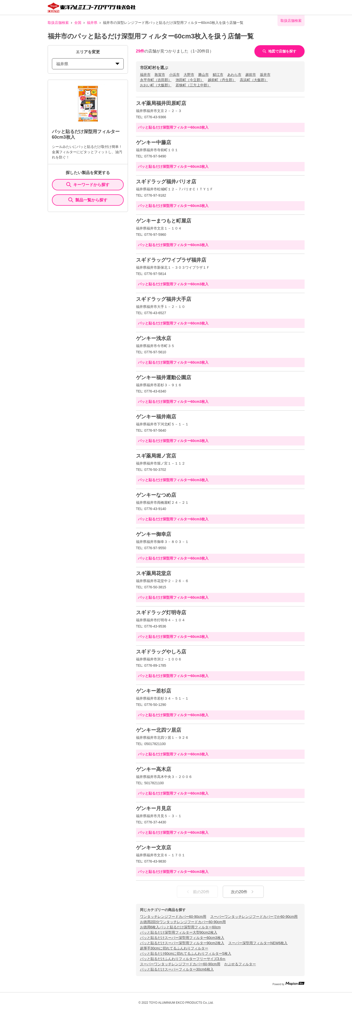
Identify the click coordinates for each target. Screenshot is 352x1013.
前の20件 (197, 892)
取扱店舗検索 (58, 23)
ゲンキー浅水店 (153, 338)
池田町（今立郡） (190, 80)
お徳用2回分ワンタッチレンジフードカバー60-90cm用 (183, 922)
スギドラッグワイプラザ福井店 (171, 260)
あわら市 (234, 75)
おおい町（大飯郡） (156, 85)
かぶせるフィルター (240, 964)
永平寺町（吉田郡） (156, 80)
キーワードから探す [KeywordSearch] (87, 184)
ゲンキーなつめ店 (156, 495)
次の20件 (243, 892)
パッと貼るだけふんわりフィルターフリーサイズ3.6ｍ (183, 959)
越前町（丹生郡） (222, 80)
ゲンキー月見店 (153, 808)
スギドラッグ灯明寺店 (161, 612)
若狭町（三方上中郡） (193, 85)
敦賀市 (160, 75)
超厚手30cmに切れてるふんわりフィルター (174, 948)
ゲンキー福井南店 (156, 416)
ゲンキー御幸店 (153, 534)
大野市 (189, 75)
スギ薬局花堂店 (153, 573)
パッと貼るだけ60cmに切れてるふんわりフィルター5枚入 (185, 953)
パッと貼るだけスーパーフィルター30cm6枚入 (177, 969)
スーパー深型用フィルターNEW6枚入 (258, 943)
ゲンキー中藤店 (153, 142)
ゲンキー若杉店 (153, 691)
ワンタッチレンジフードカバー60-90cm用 (173, 917)
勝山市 (203, 75)
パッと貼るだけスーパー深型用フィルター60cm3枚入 (182, 938)
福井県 (92, 23)
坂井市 (265, 75)
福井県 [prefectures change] (87, 64)
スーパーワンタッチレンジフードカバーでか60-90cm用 (254, 917)
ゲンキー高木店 (153, 769)
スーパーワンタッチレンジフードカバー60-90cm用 (180, 964)
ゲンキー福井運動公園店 (163, 377)
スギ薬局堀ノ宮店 (156, 456)
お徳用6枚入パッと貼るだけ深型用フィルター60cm (180, 927)
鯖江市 (218, 75)
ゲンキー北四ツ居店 (158, 730)
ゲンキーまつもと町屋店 (163, 220)
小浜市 (174, 75)
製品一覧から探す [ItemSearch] (87, 199)
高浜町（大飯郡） (254, 80)
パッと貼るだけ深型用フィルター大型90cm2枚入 (178, 932)
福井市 (145, 75)
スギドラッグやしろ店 (161, 651)
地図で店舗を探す (279, 51)
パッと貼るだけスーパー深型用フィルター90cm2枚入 (182, 943)
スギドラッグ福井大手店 (163, 299)
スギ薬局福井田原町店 (161, 103)
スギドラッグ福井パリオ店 (166, 181)
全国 (77, 23)
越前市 (250, 75)
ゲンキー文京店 (153, 847)
